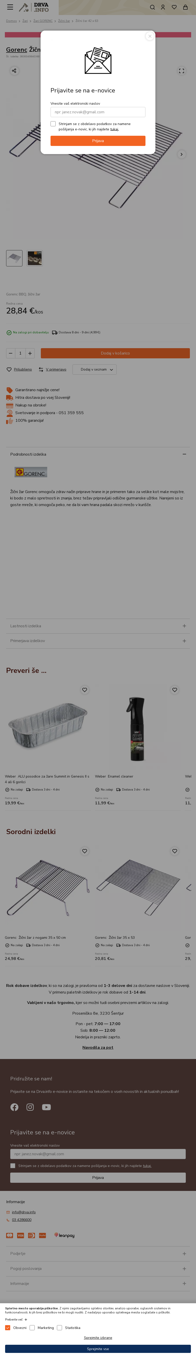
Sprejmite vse (98, 1349)
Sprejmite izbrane (98, 1337)
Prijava (98, 141)
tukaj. (114, 129)
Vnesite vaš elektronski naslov (75, 103)
